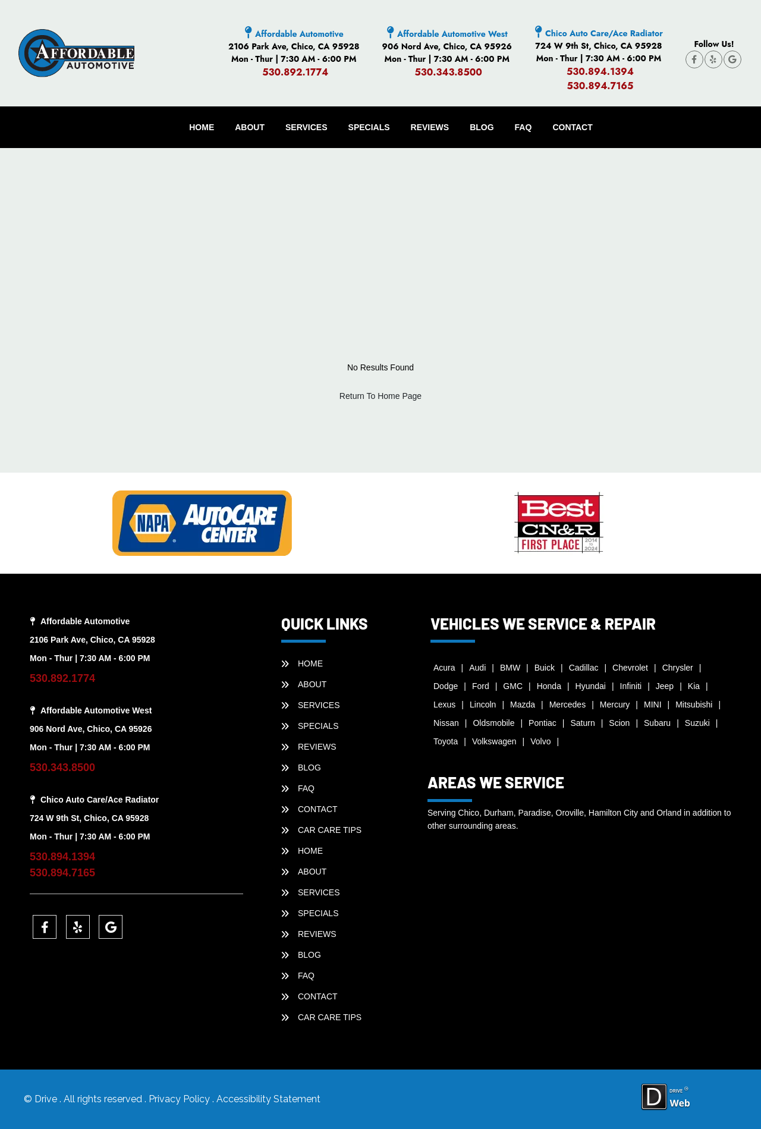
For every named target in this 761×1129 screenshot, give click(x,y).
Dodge (445, 686)
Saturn (582, 723)
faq (523, 127)
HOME (201, 127)
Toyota (445, 741)
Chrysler (677, 667)
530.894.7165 (600, 86)
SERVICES (306, 127)
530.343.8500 (448, 72)
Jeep (665, 686)
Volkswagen (494, 741)
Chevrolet (630, 667)
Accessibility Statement (268, 1099)
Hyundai (591, 686)
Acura (444, 667)
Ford (480, 686)
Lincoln (483, 704)
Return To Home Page (380, 396)
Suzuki (697, 723)
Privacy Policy (180, 1099)
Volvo (540, 741)
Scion (619, 723)
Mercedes (567, 704)
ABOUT (250, 127)
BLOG (481, 127)
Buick (544, 667)
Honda (549, 686)
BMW (510, 667)
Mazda (522, 704)
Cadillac (584, 667)
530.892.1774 (295, 72)
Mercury (615, 704)
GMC (513, 686)
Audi (477, 667)
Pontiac (542, 723)
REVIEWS (430, 127)
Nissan (446, 723)
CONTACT (572, 127)
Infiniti (631, 686)
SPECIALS (369, 127)
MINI (653, 704)
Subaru (657, 723)
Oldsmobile (493, 723)
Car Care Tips (329, 830)
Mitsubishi (693, 704)
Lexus (444, 704)
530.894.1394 (600, 71)
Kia (694, 686)
